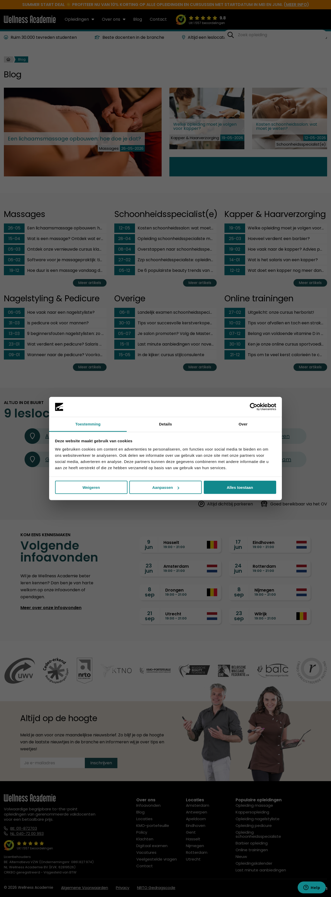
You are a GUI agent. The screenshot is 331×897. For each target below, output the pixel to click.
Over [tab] (243, 424)
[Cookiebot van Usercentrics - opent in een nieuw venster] (253, 407)
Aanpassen (165, 487)
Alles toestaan (240, 487)
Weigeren (91, 487)
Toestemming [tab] (88, 424)
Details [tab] (165, 424)
